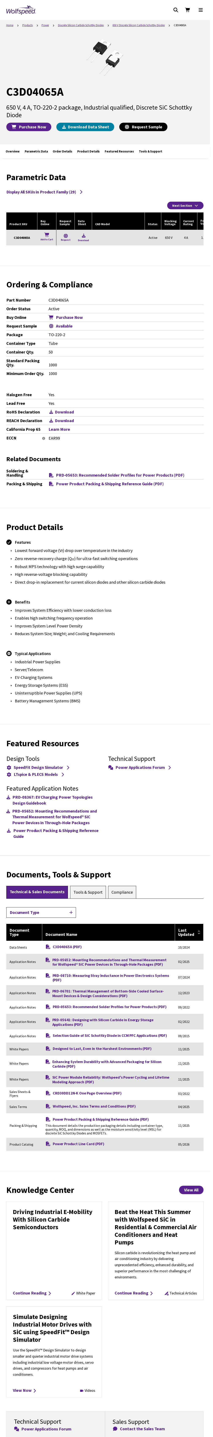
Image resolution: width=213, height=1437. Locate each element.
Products (27, 25)
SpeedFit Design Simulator (38, 767)
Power (45, 25)
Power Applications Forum (140, 767)
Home (9, 25)
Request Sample (143, 126)
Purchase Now (28, 126)
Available (61, 326)
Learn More (59, 429)
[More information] (44, 438)
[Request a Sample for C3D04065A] (66, 237)
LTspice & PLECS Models (35, 774)
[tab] (37, 892)
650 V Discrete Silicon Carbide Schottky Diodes (139, 25)
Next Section (185, 205)
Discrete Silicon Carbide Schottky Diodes (81, 25)
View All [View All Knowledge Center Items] (191, 1189)
